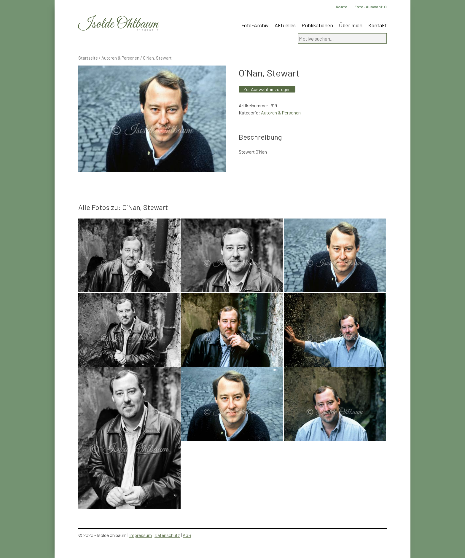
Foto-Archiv (255, 25)
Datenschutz (167, 535)
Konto (342, 6)
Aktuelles (285, 25)
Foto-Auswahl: (370, 6)
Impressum (140, 535)
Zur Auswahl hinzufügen (267, 89)
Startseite (88, 57)
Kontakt (377, 25)
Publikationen (317, 25)
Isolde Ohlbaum (118, 24)
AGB (187, 535)
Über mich (350, 25)
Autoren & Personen (120, 57)
